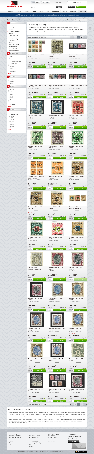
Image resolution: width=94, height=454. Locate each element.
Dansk (33, 2)
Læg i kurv (40, 66)
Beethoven (12, 122)
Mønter (34, 11)
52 (81, 37)
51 (78, 37)
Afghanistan (12, 104)
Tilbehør (18, 11)
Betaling (31, 446)
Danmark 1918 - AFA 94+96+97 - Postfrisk (75, 207)
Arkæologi (12, 119)
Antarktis (11, 116)
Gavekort (11, 443)
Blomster (11, 124)
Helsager (11, 66)
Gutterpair (11, 65)
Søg (60, 7)
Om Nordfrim (51, 441)
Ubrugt (11, 83)
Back (73, 37)
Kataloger (26, 11)
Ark (10, 58)
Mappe (11, 70)
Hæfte (10, 68)
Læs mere (70, 443)
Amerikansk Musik (13, 114)
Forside (9, 19)
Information (73, 11)
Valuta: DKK (45, 3)
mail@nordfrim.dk (58, 451)
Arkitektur (11, 117)
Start (71, 37)
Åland (10, 101)
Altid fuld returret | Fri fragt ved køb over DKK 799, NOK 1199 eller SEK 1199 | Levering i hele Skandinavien (47, 15)
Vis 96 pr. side (42, 37)
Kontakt (60, 2)
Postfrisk (11, 80)
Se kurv (72, 7)
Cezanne (11, 126)
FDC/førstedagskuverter (15, 61)
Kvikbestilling (82, 11)
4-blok (10, 56)
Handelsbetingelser (34, 441)
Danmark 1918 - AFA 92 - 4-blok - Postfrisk (36, 177)
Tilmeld (74, 441)
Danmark (11, 89)
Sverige (11, 92)
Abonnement (55, 11)
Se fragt (29, 64)
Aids (10, 112)
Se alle (9, 73)
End (86, 37)
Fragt (30, 444)
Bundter (11, 60)
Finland (11, 94)
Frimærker (10, 11)
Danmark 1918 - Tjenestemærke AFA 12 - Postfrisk (35, 269)
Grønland (11, 97)
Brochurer (64, 11)
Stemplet (11, 81)
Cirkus (11, 127)
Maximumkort (12, 71)
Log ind (56, 2)
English (37, 2)
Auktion (41, 11)
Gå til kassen (81, 7)
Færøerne (11, 96)
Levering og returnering (35, 443)
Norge (10, 91)
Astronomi (12, 121)
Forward (84, 37)
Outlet (47, 11)
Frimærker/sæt (13, 63)
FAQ (10, 444)
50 (75, 37)
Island (10, 99)
